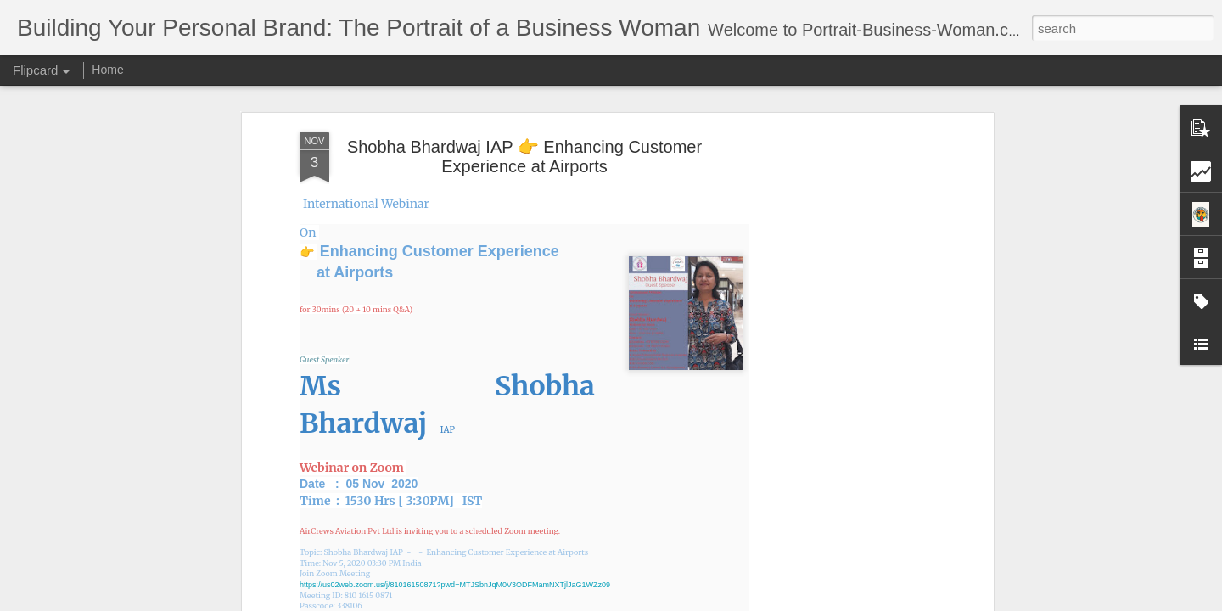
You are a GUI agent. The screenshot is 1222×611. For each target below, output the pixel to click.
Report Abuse (714, 602)
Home (107, 69)
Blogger (664, 602)
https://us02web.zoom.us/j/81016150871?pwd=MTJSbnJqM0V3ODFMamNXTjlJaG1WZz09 (455, 381)
